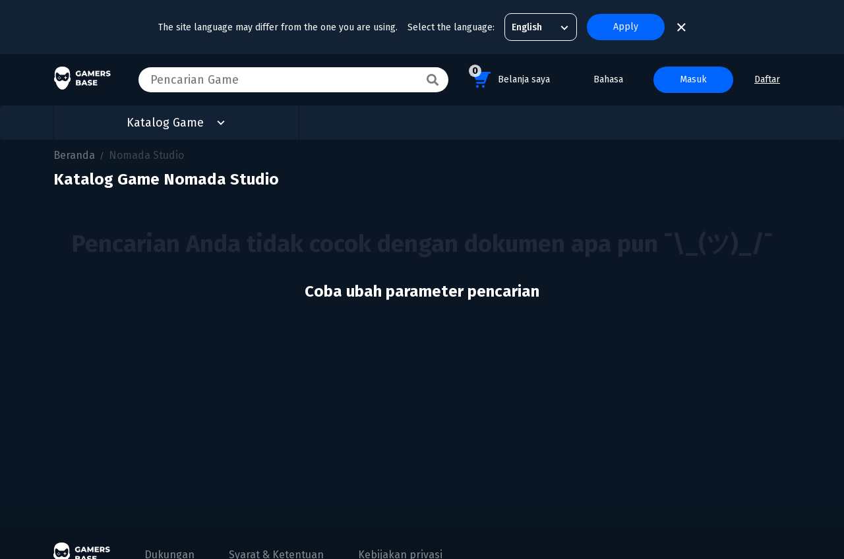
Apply (625, 26)
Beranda (74, 155)
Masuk (693, 79)
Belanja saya (509, 77)
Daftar (767, 79)
